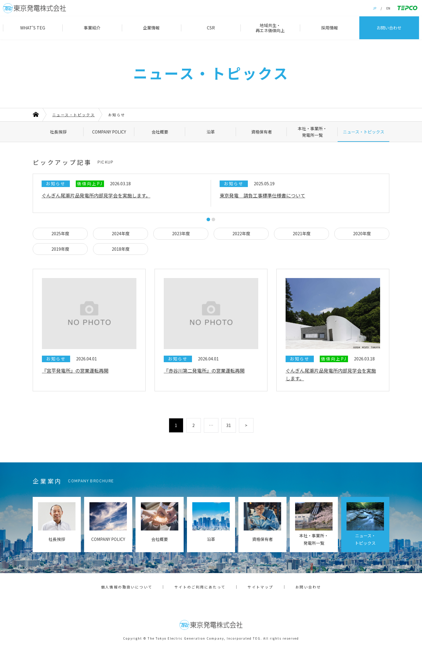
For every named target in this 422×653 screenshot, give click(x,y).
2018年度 (121, 249)
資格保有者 (261, 132)
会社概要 (160, 132)
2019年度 (60, 249)
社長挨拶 (58, 132)
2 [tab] (213, 219)
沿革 (211, 132)
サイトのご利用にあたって (200, 586)
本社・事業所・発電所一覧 (312, 131)
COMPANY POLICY (109, 132)
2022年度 (241, 233)
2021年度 (302, 233)
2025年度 (60, 233)
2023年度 (181, 233)
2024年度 (121, 233)
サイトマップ (260, 586)
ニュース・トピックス (363, 132)
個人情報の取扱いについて (126, 586)
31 (228, 425)
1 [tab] (208, 219)
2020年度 (362, 233)
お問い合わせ (308, 586)
